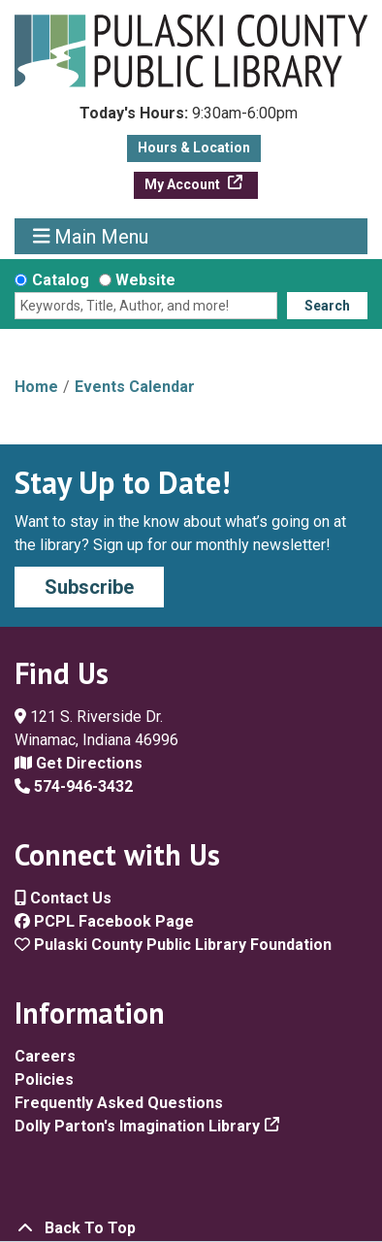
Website (145, 280)
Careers (45, 1056)
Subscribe (89, 587)
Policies (44, 1079)
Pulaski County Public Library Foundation (173, 944)
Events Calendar (135, 386)
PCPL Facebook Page (104, 921)
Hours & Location (194, 147)
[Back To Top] (191, 1228)
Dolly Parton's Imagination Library (137, 1126)
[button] (188, 118)
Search (327, 305)
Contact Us (63, 898)
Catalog (60, 280)
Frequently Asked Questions (119, 1103)
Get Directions (79, 763)
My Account (183, 184)
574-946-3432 (74, 786)
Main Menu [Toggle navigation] (91, 236)
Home (36, 386)
